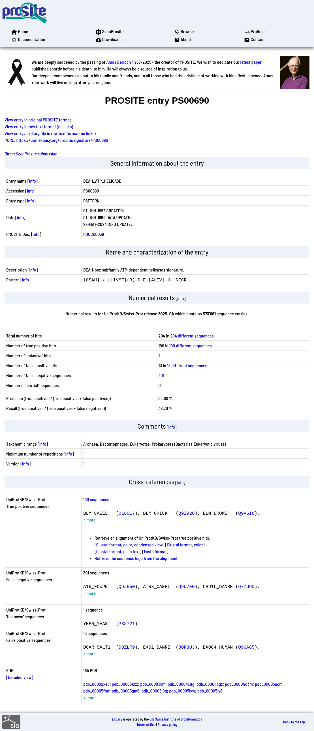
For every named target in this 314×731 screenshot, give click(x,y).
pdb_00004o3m (239, 684)
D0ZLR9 (127, 647)
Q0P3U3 (186, 647)
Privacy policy (167, 724)
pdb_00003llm (152, 684)
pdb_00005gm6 (125, 690)
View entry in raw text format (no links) (39, 126)
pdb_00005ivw (182, 690)
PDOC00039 (93, 234)
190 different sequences (190, 345)
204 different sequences (191, 335)
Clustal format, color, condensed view (129, 544)
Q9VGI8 (246, 513)
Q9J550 (127, 586)
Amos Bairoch (118, 62)
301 (161, 375)
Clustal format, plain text (118, 551)
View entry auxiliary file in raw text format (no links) (50, 133)
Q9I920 (186, 513)
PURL (9, 140)
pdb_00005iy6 (210, 690)
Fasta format (155, 551)
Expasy (117, 719)
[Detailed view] (19, 677)
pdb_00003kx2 (125, 684)
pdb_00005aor (268, 684)
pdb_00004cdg (181, 684)
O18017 (127, 513)
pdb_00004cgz (209, 684)
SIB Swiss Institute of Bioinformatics (175, 719)
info (32, 180)
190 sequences (96, 499)
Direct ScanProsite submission (31, 153)
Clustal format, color (185, 544)
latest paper (251, 62)
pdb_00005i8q (154, 690)
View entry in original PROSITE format (38, 119)
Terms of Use (145, 724)
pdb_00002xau (96, 684)
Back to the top (294, 722)
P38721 (127, 623)
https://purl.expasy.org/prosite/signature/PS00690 (62, 140)
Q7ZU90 (246, 586)
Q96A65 (246, 647)
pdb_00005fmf (96, 690)
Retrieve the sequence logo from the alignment (136, 558)
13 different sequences (187, 365)
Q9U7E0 (186, 586)
